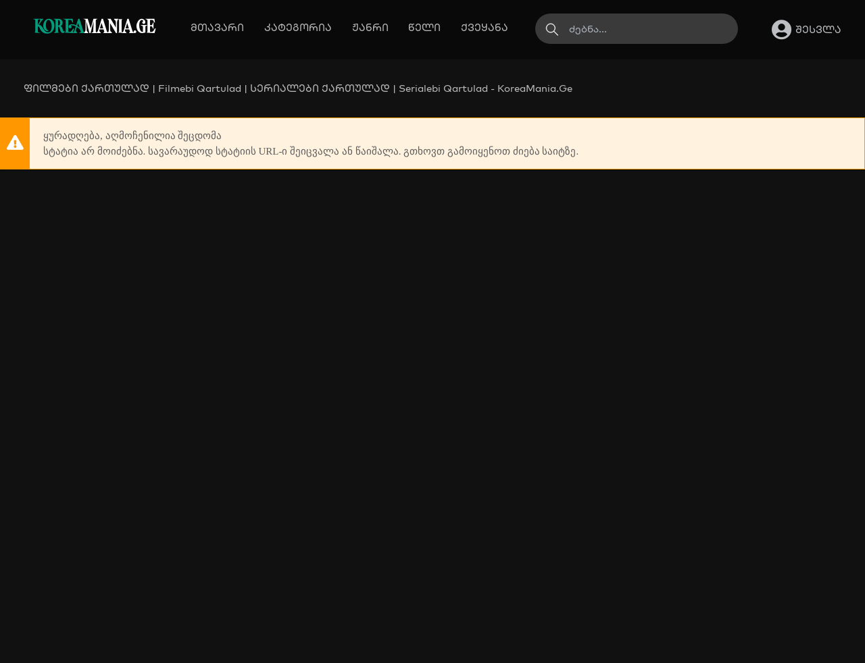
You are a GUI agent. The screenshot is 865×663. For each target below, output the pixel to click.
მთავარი (217, 27)
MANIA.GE (94, 28)
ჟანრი (370, 27)
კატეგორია (298, 27)
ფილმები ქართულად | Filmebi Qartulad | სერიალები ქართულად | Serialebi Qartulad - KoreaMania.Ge (298, 88)
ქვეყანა (484, 27)
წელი (424, 27)
